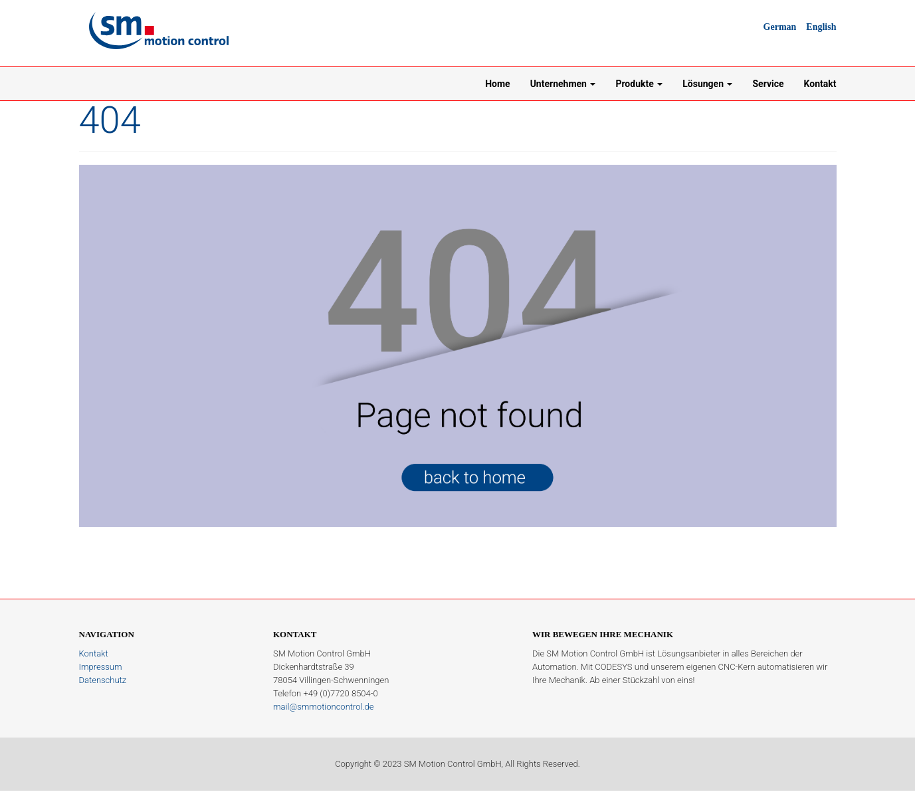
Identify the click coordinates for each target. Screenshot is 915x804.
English (821, 27)
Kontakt (820, 83)
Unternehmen (563, 83)
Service (767, 83)
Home (497, 83)
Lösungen (707, 83)
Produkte (638, 83)
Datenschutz (103, 680)
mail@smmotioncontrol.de (323, 707)
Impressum (100, 667)
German (780, 27)
